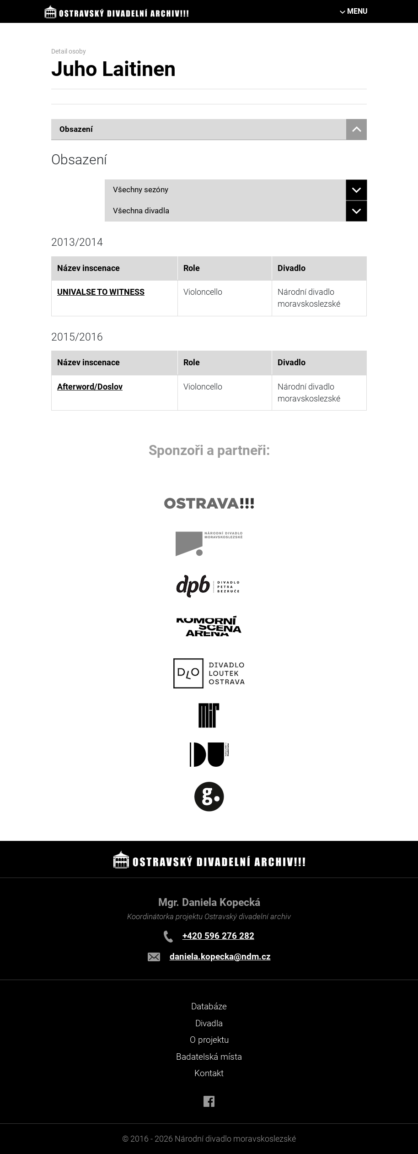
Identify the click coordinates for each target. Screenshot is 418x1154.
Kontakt (209, 1073)
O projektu (209, 1040)
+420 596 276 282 (218, 936)
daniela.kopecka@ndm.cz (220, 956)
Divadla (209, 1023)
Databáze (209, 1006)
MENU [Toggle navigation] (357, 11)
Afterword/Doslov (90, 386)
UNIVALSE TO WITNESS (101, 292)
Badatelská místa (209, 1056)
